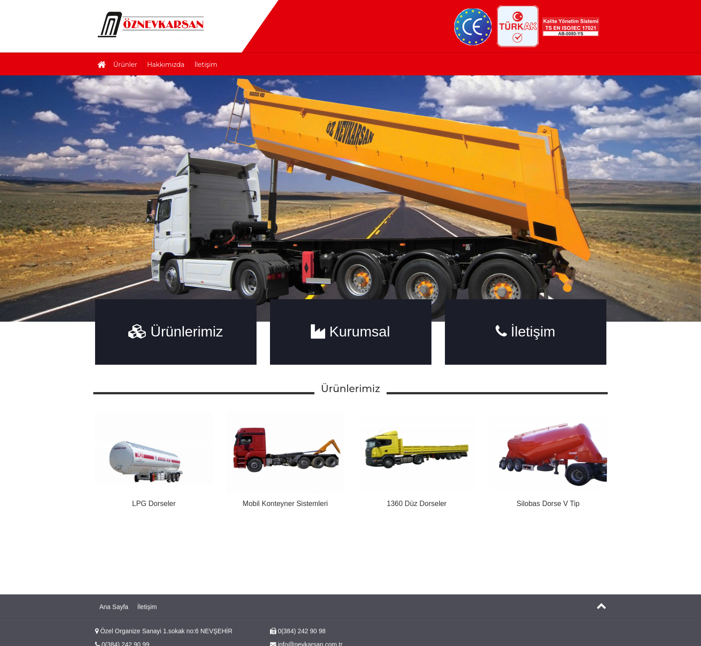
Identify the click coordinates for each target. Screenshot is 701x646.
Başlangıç (151, 24)
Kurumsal (350, 331)
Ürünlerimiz (175, 331)
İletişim (205, 65)
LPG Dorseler (154, 503)
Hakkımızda (165, 65)
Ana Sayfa (114, 625)
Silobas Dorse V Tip (548, 503)
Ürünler (125, 65)
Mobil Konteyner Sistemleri (285, 503)
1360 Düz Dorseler (416, 503)
